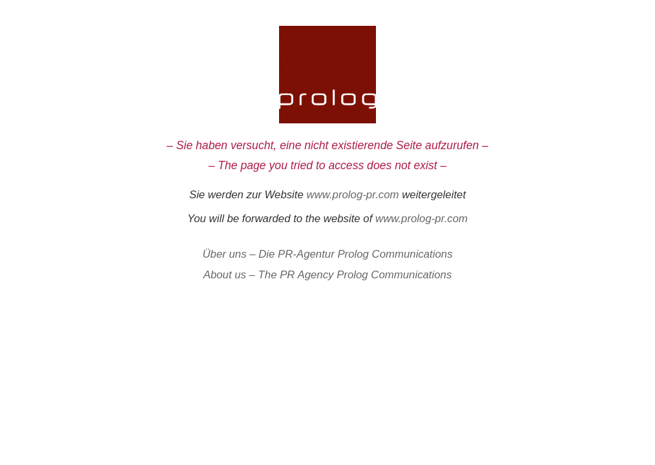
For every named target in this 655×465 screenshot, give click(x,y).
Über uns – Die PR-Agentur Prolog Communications (327, 254)
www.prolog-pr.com (353, 195)
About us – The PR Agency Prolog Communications (327, 275)
